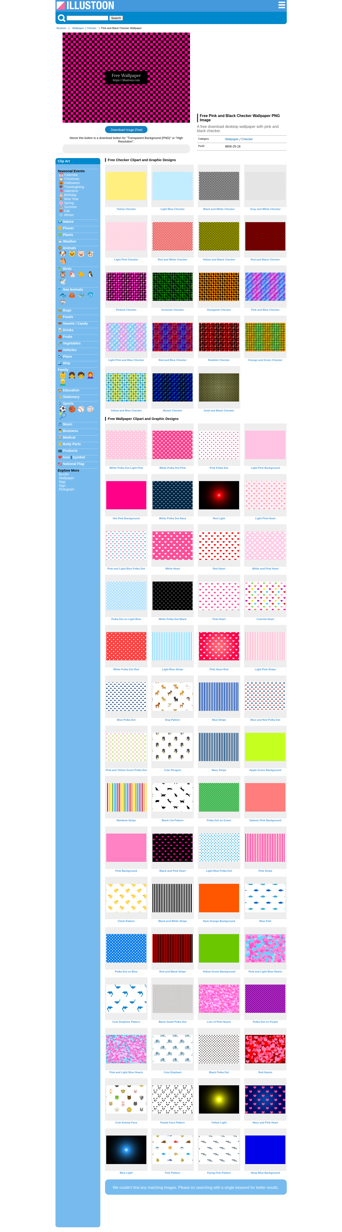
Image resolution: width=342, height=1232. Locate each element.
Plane (67, 356)
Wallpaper (78, 28)
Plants (68, 235)
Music (68, 424)
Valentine (71, 191)
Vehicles (70, 350)
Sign (62, 485)
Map (62, 482)
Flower (68, 228)
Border (64, 474)
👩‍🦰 (90, 375)
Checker (92, 28)
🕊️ (63, 281)
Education (71, 390)
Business (70, 431)
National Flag (73, 464)
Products (70, 451)
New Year (71, 199)
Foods (68, 317)
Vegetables (72, 343)
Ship (66, 363)
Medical (69, 437)
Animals (69, 248)
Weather (69, 241)
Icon (66, 457)
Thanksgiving (74, 187)
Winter (69, 215)
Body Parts (72, 444)
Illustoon (62, 28)
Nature (68, 221)
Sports (68, 403)
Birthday (70, 195)
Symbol (79, 457)
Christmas (72, 179)
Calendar (71, 175)
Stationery (71, 397)
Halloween (72, 183)
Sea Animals (73, 289)
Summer (70, 207)
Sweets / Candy (75, 323)
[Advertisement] (242, 73)
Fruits (67, 337)
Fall (67, 211)
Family (63, 370)
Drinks (68, 330)
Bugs (67, 310)
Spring (69, 203)
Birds (67, 269)
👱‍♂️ (63, 382)
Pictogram (66, 489)
